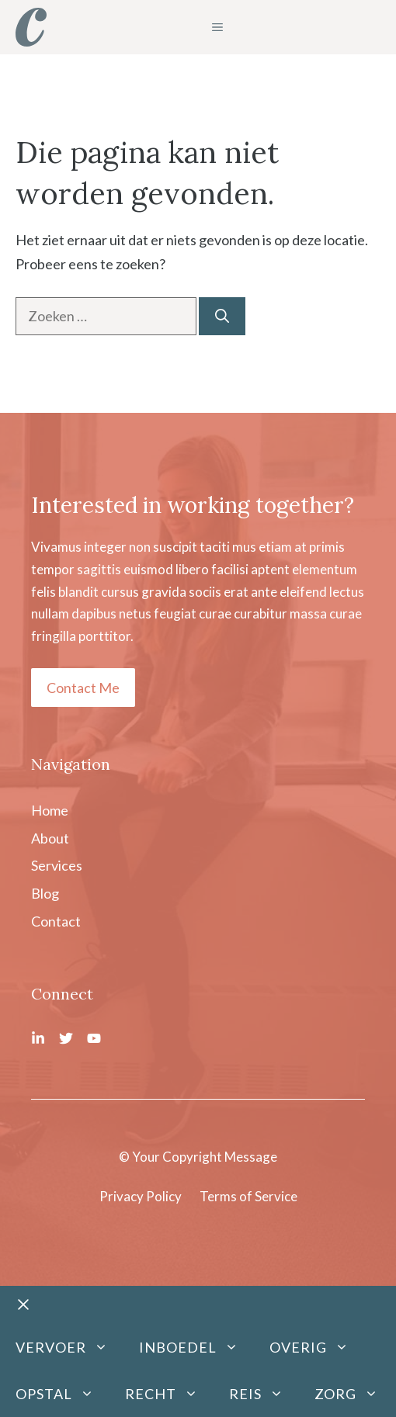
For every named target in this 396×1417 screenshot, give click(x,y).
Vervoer (69, 1347)
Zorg (354, 1393)
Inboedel (196, 1347)
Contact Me (83, 687)
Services (56, 865)
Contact (56, 921)
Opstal (62, 1393)
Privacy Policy (140, 1196)
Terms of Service (248, 1196)
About (50, 838)
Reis (264, 1393)
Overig (316, 1347)
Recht (169, 1393)
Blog (45, 893)
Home (49, 810)
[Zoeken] (222, 316)
